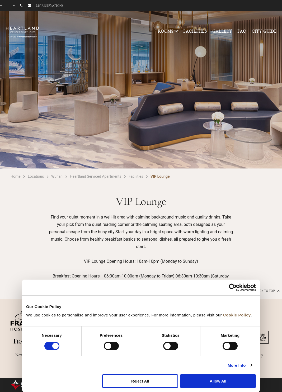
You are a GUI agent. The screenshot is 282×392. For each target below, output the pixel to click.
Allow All (218, 381)
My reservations (49, 5)
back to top (267, 290)
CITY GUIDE (264, 31)
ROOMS (165, 31)
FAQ (241, 31)
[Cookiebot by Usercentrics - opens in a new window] (233, 287)
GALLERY (222, 31)
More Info (237, 365)
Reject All (140, 381)
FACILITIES (195, 31)
